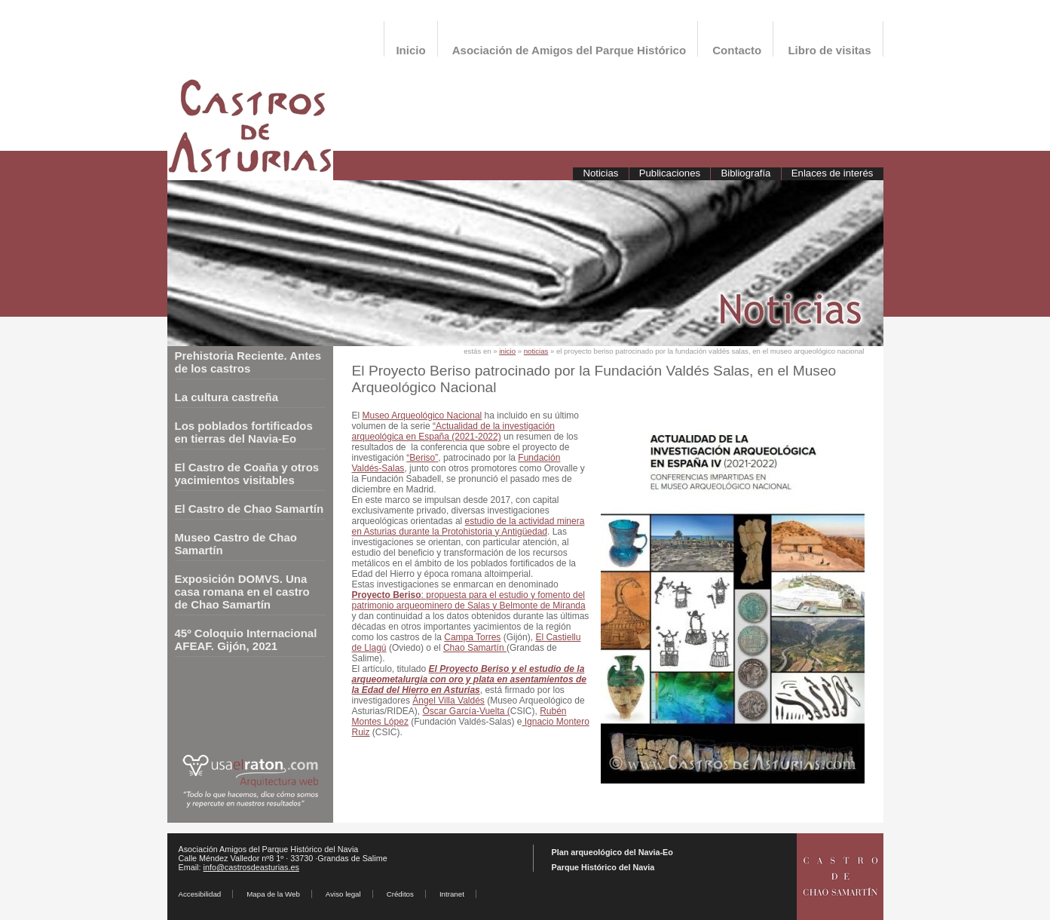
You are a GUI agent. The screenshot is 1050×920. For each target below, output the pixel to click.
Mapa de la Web (273, 894)
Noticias (600, 173)
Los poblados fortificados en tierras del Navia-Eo (244, 432)
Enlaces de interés (832, 173)
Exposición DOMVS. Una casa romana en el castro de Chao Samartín (242, 591)
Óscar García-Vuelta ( (466, 711)
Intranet (451, 894)
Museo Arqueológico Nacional (422, 415)
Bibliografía (745, 173)
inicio (507, 351)
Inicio (410, 50)
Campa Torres (472, 637)
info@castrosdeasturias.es (251, 867)
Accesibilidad (200, 894)
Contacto (736, 50)
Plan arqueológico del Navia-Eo (612, 852)
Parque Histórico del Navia (603, 867)
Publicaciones (669, 173)
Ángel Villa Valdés (448, 700)
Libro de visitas (829, 50)
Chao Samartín (475, 647)
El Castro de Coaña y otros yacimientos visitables (247, 473)
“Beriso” (422, 457)
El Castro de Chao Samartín (249, 508)
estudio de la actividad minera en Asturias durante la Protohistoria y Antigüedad (468, 526)
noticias (536, 351)
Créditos (400, 894)
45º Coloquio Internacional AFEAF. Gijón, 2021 (246, 639)
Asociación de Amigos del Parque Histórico (569, 50)
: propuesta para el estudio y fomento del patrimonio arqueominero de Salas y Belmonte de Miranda (469, 600)
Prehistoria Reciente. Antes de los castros (248, 362)
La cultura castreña (227, 397)
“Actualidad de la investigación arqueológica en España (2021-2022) (454, 431)
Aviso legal (343, 894)
